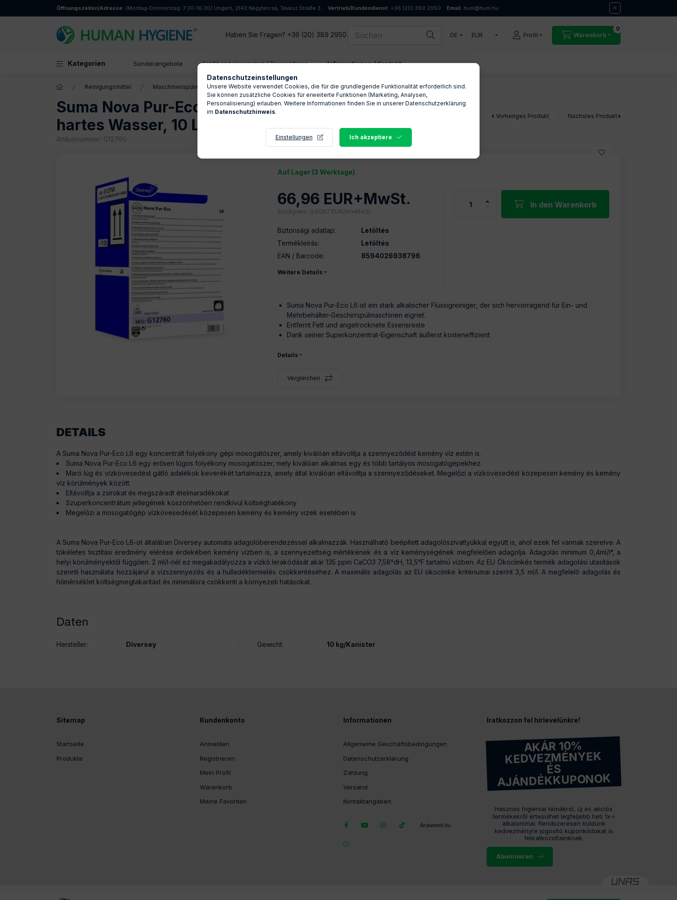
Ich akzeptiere (370, 137)
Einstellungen (294, 137)
